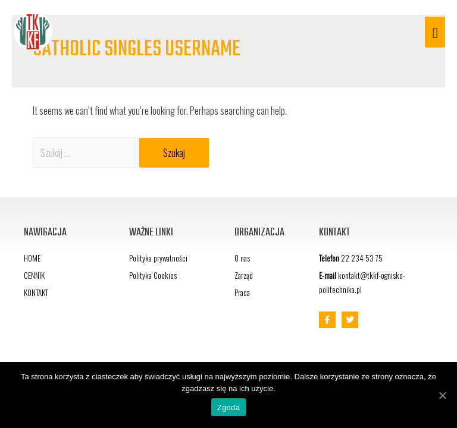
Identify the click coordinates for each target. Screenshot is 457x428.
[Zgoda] (442, 395)
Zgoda (228, 407)
